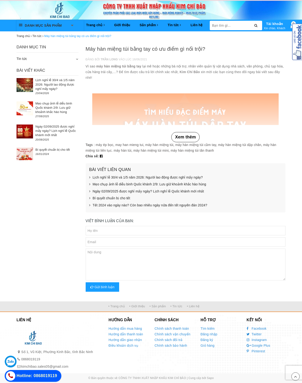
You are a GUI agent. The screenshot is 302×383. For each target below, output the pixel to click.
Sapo (210, 378)
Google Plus (258, 345)
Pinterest (256, 351)
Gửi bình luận (102, 287)
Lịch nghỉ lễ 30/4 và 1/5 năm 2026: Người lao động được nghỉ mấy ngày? (146, 177)
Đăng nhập (209, 334)
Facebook (257, 328)
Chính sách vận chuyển (172, 334)
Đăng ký (207, 340)
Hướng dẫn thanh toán (126, 334)
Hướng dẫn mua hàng (125, 328)
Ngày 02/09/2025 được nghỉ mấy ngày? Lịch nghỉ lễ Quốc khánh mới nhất (146, 191)
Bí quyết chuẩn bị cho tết (109, 198)
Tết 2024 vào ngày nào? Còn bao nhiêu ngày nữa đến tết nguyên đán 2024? (148, 205)
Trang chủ (95, 25)
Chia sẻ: (92, 156)
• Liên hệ (193, 306)
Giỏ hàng (207, 345)
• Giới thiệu (137, 306)
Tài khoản (274, 24)
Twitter (254, 334)
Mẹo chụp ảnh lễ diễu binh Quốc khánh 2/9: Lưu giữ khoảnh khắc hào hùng (147, 184)
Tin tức (174, 25)
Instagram (257, 340)
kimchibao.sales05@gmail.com (44, 366)
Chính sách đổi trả (169, 340)
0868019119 (30, 359)
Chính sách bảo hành (171, 345)
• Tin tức (176, 306)
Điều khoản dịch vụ (123, 345)
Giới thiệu (122, 25)
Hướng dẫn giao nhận (125, 340)
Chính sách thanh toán (172, 328)
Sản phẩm (149, 25)
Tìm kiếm (208, 328)
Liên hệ (197, 25)
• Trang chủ (116, 306)
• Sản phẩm (158, 306)
